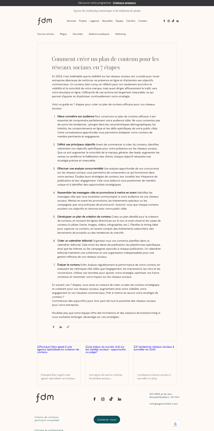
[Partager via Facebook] (53, 327)
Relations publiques (99, 34)
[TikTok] (173, 20)
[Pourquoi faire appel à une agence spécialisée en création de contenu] (58, 357)
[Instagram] (168, 20)
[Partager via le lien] (68, 327)
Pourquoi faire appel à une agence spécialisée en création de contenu (57, 376)
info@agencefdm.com (164, 403)
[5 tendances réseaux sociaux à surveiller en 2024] (155, 357)
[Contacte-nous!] (107, 419)
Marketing (120, 34)
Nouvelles (78, 34)
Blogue (63, 34)
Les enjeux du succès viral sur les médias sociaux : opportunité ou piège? (105, 376)
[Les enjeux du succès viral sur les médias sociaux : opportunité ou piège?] (107, 357)
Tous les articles (45, 34)
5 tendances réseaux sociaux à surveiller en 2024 (154, 376)
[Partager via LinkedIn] (60, 327)
